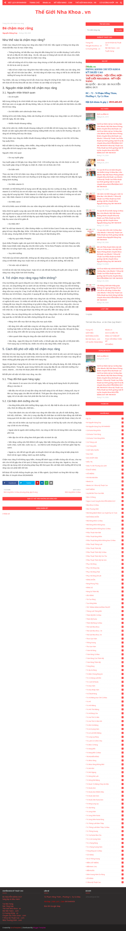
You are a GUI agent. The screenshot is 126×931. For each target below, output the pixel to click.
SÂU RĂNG (105, 595)
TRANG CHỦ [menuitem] (34, 2)
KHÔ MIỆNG (105, 489)
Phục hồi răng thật (105, 572)
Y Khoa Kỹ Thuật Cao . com (13, 918)
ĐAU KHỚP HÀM (105, 458)
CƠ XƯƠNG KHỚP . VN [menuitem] (108, 2)
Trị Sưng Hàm (105, 812)
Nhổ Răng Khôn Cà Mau (105, 521)
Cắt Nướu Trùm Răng (105, 434)
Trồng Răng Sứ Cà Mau (105, 851)
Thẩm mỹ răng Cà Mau (105, 623)
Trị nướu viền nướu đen (105, 800)
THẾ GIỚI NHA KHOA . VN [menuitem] (85, 2)
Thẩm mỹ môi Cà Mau (105, 615)
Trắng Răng (105, 666)
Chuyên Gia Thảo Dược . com (14, 915)
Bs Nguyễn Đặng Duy (105, 422)
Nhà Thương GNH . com (12, 920)
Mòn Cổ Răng (105, 497)
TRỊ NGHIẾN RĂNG (105, 757)
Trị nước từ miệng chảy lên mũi (105, 784)
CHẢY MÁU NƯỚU (105, 450)
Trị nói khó (105, 768)
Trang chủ (5, 23)
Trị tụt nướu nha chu (105, 835)
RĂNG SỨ (105, 588)
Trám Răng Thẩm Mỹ (105, 662)
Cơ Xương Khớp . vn (93, 49)
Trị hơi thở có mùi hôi (105, 721)
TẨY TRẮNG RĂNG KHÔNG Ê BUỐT (105, 607)
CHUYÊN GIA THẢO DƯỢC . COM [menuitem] (49, 8)
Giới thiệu (100, 160)
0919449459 (70, 901)
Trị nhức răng (105, 760)
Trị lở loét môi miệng (105, 733)
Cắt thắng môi (105, 446)
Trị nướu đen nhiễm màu (105, 792)
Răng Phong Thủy (105, 584)
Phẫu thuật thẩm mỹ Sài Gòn (105, 560)
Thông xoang (105, 643)
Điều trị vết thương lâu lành (105, 466)
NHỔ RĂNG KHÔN (92, 336)
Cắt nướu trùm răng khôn (105, 438)
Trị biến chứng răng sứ (105, 674)
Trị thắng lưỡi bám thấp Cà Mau (105, 827)
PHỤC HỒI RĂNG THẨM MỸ (113, 340)
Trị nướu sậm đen (105, 796)
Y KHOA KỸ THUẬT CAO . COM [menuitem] (78, 8)
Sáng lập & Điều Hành (11, 899)
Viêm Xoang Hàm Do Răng (105, 874)
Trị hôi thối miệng (105, 709)
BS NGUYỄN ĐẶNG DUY (12, 897)
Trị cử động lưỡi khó (105, 678)
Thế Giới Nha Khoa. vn (105, 635)
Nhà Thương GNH (105, 509)
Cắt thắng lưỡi (105, 442)
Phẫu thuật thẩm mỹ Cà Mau (105, 552)
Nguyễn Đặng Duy (10, 33)
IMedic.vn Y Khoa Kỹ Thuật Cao (105, 485)
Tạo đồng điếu (105, 603)
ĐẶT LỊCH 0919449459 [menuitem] (17, 2)
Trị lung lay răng (105, 737)
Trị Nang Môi (105, 749)
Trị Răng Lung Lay (105, 804)
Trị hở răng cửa (105, 713)
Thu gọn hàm (105, 646)
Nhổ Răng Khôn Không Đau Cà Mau (105, 529)
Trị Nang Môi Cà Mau (105, 753)
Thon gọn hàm (105, 639)
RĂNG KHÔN (105, 580)
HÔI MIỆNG (109, 344)
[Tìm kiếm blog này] (100, 30)
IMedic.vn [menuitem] (47, 2)
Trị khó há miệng (105, 725)
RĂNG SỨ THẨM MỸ (112, 336)
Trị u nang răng (105, 843)
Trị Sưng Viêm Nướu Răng (105, 819)
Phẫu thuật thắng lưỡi (105, 544)
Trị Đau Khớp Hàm (105, 690)
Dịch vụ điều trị (103, 114)
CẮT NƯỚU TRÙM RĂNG (94, 342)
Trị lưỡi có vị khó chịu (105, 741)
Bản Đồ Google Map (52, 906)
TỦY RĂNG (105, 855)
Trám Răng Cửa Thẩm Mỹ (105, 658)
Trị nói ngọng (105, 772)
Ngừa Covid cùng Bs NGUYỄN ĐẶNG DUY (105, 501)
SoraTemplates (16, 928)
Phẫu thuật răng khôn (105, 536)
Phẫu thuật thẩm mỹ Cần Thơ (105, 556)
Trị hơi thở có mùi (105, 717)
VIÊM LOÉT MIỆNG (105, 863)
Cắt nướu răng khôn (105, 430)
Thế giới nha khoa (105, 627)
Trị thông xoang (105, 831)
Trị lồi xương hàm (105, 729)
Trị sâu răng (105, 808)
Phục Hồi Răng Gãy (105, 568)
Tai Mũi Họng (7, 904)
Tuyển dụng (109, 51)
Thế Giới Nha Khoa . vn (63, 11)
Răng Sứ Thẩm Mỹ (105, 591)
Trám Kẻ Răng (105, 650)
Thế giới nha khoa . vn (94, 46)
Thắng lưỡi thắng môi (105, 611)
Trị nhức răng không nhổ (105, 764)
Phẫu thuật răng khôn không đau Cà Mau (105, 540)
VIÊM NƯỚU (105, 870)
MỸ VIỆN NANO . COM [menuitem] (63, 2)
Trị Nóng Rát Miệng (105, 780)
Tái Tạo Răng (105, 599)
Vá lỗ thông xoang (105, 859)
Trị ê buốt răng (105, 694)
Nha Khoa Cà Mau (105, 505)
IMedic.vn (108, 330)
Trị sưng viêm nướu (105, 815)
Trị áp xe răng (105, 670)
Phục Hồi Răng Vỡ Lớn (105, 576)
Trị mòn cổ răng (105, 745)
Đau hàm (105, 454)
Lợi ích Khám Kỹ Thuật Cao (113, 44)
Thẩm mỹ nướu (105, 619)
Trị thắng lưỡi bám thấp (105, 823)
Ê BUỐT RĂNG (105, 470)
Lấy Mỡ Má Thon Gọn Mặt (105, 493)
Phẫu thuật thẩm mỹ (105, 548)
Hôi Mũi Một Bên (105, 477)
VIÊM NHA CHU (105, 867)
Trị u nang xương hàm (105, 847)
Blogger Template (39, 928)
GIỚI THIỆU (90, 333)
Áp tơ (105, 419)
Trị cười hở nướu (105, 682)
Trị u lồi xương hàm (105, 839)
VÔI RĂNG (105, 878)
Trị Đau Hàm (105, 686)
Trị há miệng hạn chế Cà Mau (105, 698)
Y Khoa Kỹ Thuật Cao (105, 882)
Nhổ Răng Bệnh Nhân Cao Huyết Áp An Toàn (105, 513)
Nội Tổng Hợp (8, 906)
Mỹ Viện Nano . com (112, 48)
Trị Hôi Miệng (105, 705)
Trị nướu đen (105, 788)
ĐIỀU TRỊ (105, 462)
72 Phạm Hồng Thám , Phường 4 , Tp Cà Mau (62, 897)
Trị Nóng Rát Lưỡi (105, 776)
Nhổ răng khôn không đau (105, 525)
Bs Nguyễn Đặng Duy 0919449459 (105, 426)
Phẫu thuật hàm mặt (105, 533)
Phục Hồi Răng (105, 564)
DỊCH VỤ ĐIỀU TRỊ (111, 333)
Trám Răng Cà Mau (105, 654)
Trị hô (105, 701)
